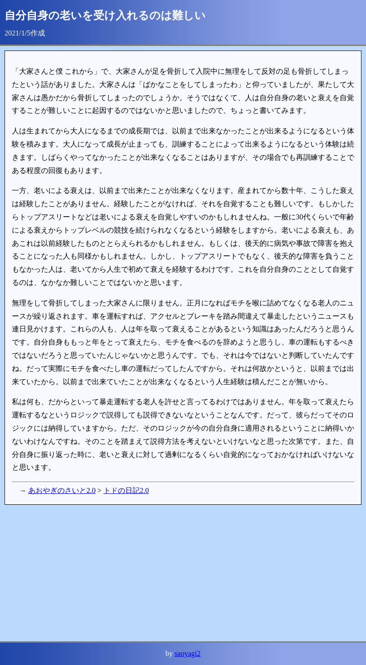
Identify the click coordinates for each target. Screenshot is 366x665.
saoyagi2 (188, 653)
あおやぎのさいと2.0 (62, 490)
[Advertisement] (183, 573)
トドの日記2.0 (126, 490)
